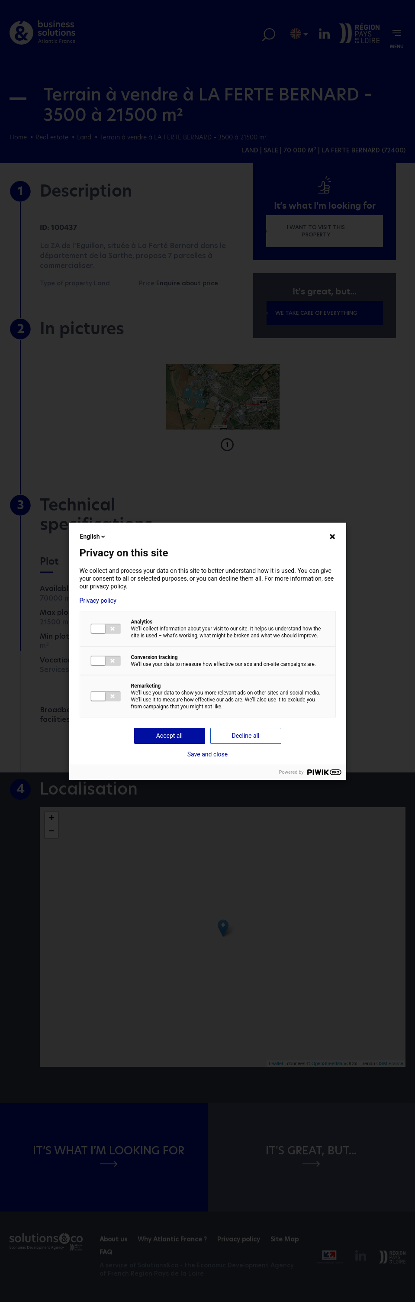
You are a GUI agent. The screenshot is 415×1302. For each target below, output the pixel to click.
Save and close (207, 754)
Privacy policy (98, 600)
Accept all (169, 735)
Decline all (246, 735)
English (93, 536)
